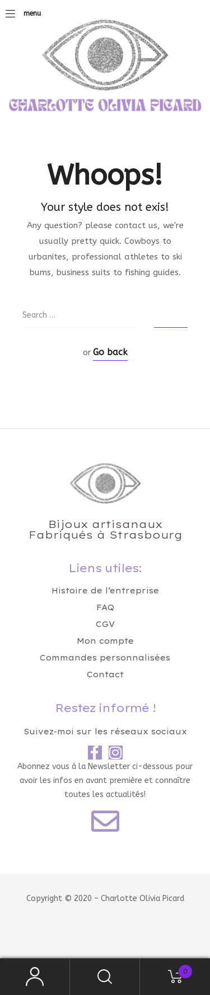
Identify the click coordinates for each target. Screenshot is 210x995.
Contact (105, 674)
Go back (110, 352)
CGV (105, 624)
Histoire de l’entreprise (105, 591)
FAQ (105, 607)
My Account (35, 977)
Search (105, 977)
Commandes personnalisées (105, 658)
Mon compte (105, 641)
